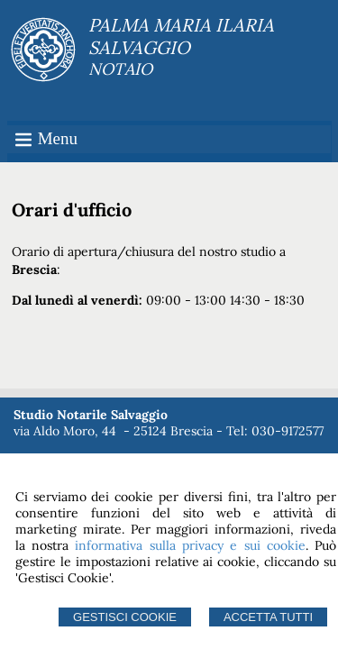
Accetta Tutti (268, 617)
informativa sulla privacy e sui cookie (190, 545)
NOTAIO (120, 69)
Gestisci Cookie (125, 617)
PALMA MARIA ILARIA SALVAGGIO (181, 36)
